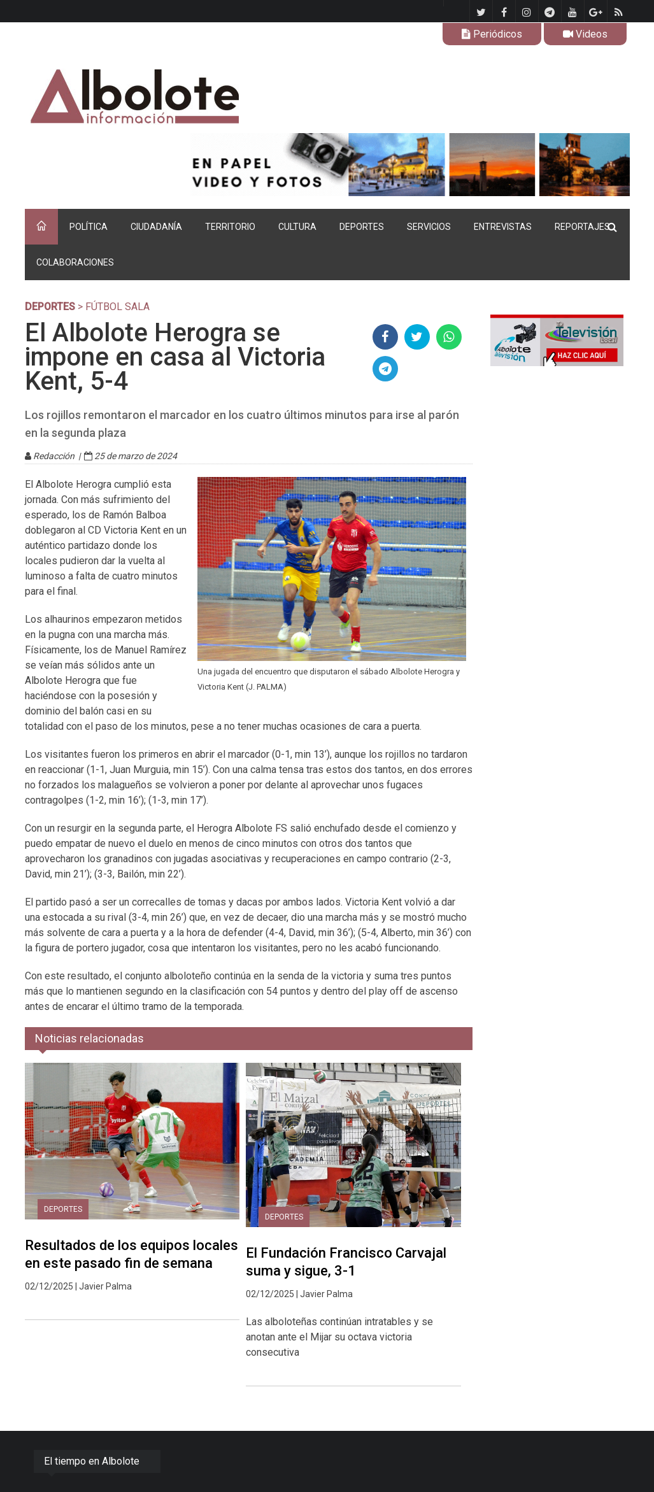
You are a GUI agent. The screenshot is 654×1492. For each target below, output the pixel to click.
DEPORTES (361, 227)
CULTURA (297, 227)
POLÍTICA (88, 227)
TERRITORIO (230, 227)
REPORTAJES (582, 227)
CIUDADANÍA (156, 227)
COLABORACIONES (75, 262)
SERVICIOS (429, 227)
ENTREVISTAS (503, 227)
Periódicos (492, 34)
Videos (585, 34)
